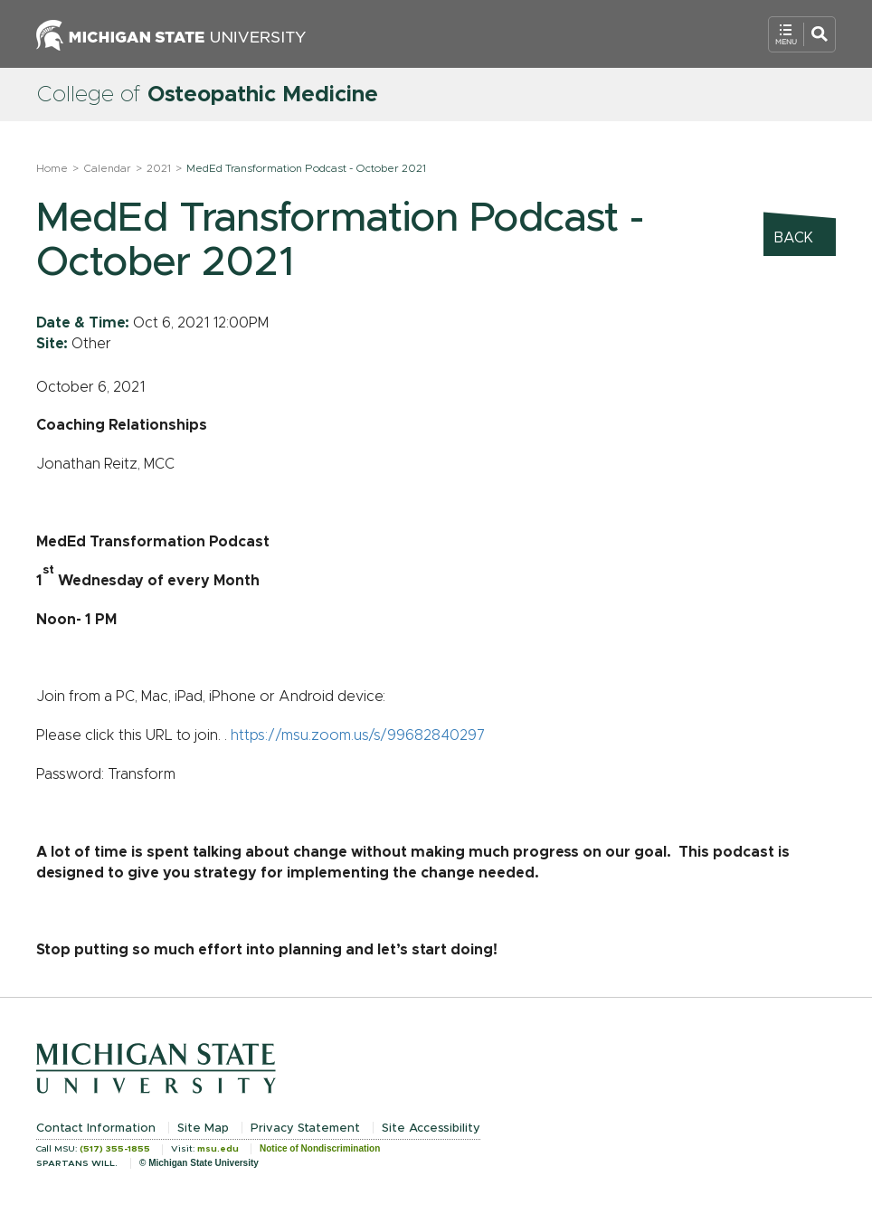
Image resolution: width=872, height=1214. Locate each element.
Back (793, 238)
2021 (159, 168)
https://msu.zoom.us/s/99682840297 (358, 735)
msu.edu (218, 1148)
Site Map (203, 1128)
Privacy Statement (305, 1128)
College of (207, 95)
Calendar (107, 168)
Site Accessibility (431, 1128)
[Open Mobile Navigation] (802, 34)
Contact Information (96, 1128)
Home (52, 168)
